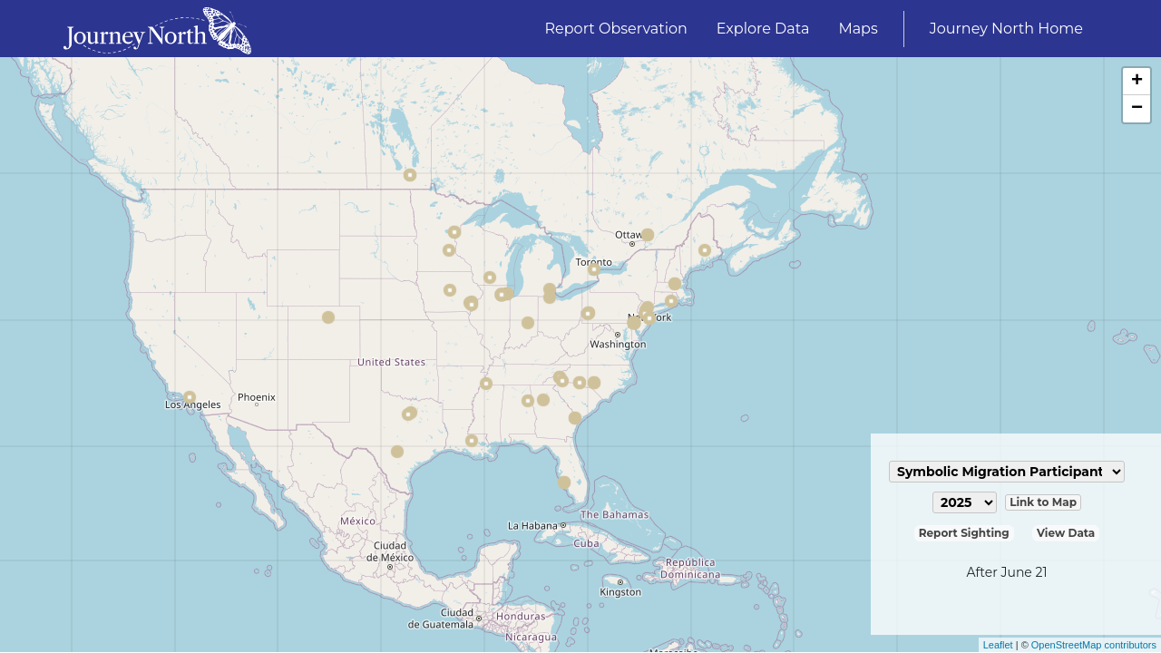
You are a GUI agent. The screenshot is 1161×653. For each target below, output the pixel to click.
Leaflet (998, 644)
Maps (857, 28)
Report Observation (616, 28)
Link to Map (1043, 502)
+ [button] (1137, 81)
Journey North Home (1006, 28)
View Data (1066, 533)
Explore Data (763, 28)
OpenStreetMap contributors (1093, 644)
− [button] (1137, 108)
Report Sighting (964, 533)
